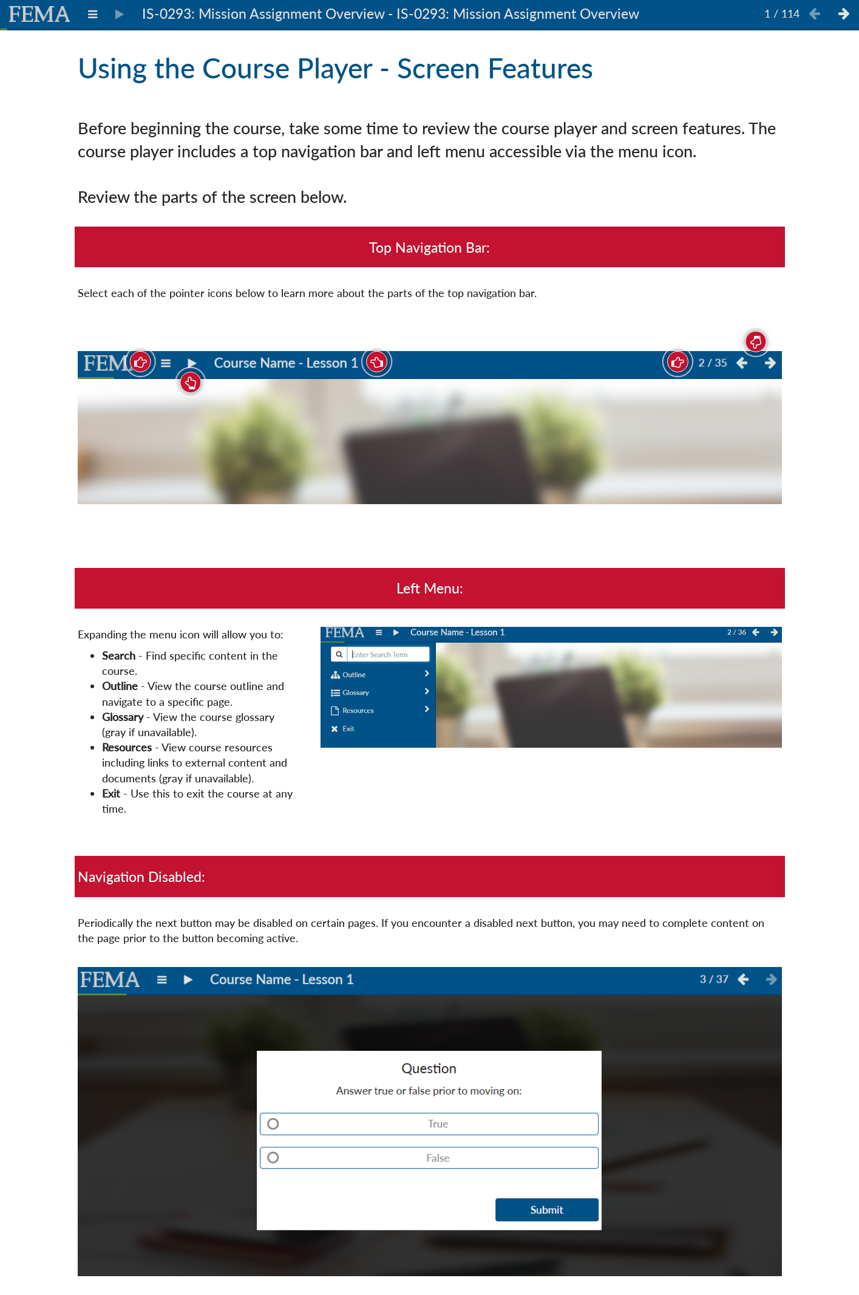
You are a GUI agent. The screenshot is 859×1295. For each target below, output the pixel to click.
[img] (430, 427)
